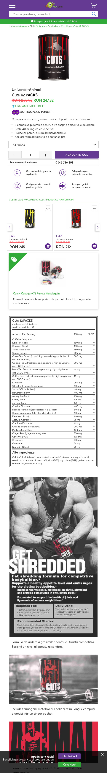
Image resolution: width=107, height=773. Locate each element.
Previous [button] (9, 227)
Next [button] (97, 227)
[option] (30, 227)
